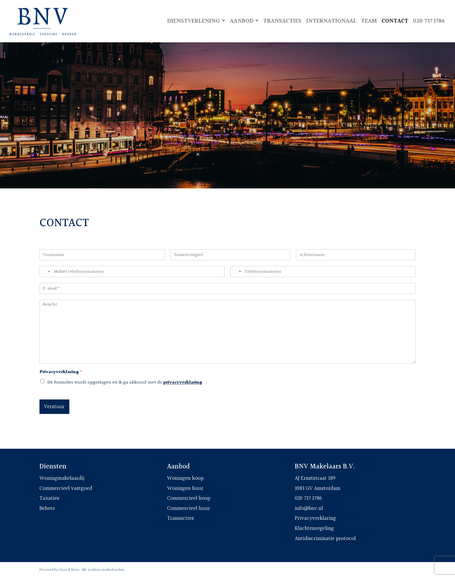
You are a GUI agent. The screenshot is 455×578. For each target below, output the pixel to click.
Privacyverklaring (60, 372)
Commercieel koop (188, 498)
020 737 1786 (429, 21)
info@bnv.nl (309, 508)
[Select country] (45, 271)
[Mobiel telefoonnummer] (132, 271)
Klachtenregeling (314, 528)
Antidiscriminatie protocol (325, 538)
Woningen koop (185, 478)
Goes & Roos (69, 570)
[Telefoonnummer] (323, 271)
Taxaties (49, 498)
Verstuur (54, 406)
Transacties (282, 21)
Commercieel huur (188, 508)
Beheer (47, 508)
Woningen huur (185, 488)
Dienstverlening (193, 21)
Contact (395, 21)
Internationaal (331, 21)
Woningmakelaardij (61, 478)
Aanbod (242, 21)
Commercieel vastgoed (65, 488)
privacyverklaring (182, 382)
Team (369, 21)
